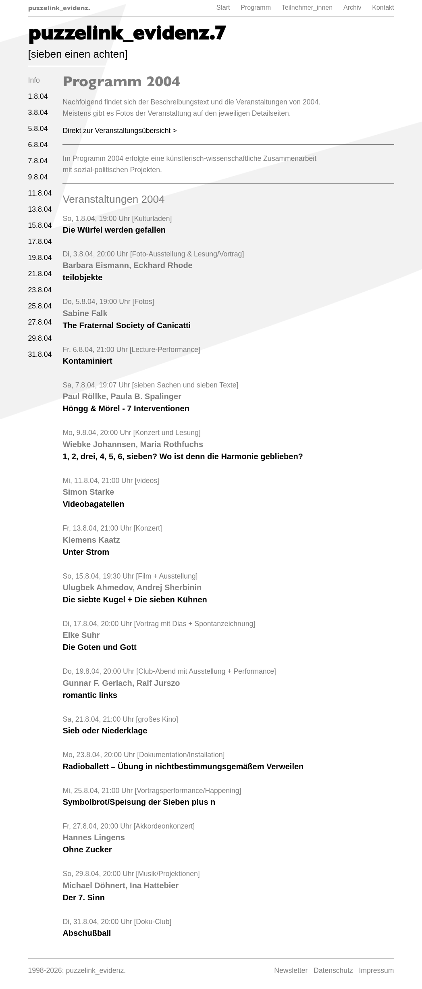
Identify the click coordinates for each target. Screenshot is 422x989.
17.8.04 (40, 241)
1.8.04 (38, 96)
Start (223, 7)
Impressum (376, 970)
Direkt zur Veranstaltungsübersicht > (119, 131)
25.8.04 (40, 306)
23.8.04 (40, 290)
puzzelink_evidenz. (59, 8)
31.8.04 (40, 354)
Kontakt (383, 7)
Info (34, 80)
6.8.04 (38, 145)
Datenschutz (333, 970)
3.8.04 (38, 112)
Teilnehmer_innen (307, 7)
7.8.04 (38, 161)
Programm (256, 7)
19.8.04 (40, 258)
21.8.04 (40, 274)
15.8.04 (40, 225)
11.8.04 (40, 193)
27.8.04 (40, 322)
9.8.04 (38, 177)
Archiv (352, 7)
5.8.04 (38, 129)
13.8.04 (40, 209)
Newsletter (291, 970)
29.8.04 (40, 338)
